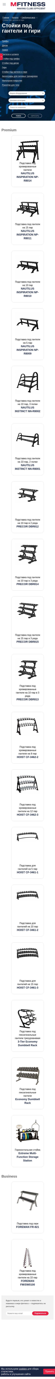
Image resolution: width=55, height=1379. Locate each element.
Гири (4, 67)
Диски (5, 45)
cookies (23, 1369)
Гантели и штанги (10, 54)
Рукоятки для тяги (10, 85)
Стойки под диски (10, 63)
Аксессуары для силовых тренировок (20, 76)
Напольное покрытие (12, 80)
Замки (5, 50)
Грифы (5, 41)
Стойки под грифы (11, 58)
